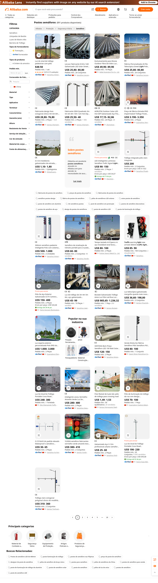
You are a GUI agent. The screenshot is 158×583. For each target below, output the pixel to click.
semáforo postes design (45, 198)
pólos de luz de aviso (100, 567)
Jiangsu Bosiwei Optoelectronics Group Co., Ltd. (111, 308)
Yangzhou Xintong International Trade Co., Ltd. (53, 75)
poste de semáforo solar (56, 567)
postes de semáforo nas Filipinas (81, 557)
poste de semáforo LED (101, 209)
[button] (92, 9)
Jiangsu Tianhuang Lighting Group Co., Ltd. (53, 509)
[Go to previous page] (72, 517)
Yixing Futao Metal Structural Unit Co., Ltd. (142, 462)
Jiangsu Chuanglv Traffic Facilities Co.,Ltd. (142, 303)
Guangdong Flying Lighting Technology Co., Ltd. (53, 354)
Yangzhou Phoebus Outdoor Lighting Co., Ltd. (142, 171)
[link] (155, 559)
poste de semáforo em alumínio (48, 204)
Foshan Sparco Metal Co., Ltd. (109, 253)
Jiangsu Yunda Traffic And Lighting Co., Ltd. (82, 453)
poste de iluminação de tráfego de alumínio (25, 567)
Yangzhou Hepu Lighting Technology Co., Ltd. (82, 408)
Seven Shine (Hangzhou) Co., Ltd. (139, 354)
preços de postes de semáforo (79, 193)
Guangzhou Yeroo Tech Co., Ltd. (142, 123)
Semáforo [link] (80, 28)
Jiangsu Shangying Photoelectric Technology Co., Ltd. (53, 125)
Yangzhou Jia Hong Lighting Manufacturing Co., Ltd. (53, 453)
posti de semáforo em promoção (101, 204)
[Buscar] (101, 9)
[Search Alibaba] (62, 9)
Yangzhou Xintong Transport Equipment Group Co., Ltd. (112, 357)
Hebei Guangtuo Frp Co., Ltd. (109, 72)
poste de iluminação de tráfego (127, 209)
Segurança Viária (65, 28)
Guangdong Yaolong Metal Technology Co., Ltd (138, 405)
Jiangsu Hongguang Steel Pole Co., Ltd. (108, 407)
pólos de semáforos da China (103, 562)
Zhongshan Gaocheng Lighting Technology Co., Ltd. (113, 125)
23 (107, 517)
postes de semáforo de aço (46, 209)
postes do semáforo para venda (132, 562)
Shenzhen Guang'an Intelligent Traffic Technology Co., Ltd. (112, 179)
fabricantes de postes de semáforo (109, 193)
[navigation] (18, 270)
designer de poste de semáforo (20, 562)
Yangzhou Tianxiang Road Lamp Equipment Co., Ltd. (142, 256)
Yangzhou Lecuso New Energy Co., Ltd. (83, 75)
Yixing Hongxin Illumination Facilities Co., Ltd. (49, 310)
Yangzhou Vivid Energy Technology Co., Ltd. (113, 455)
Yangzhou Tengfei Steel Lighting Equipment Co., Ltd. (83, 259)
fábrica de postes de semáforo (72, 198)
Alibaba (39, 28)
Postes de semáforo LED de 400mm (22, 557)
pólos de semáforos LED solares (101, 198)
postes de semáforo (122, 567)
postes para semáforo (78, 562)
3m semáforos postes (75, 204)
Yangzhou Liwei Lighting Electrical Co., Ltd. (83, 308)
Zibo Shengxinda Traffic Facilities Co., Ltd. (48, 405)
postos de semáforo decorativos (131, 204)
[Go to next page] (112, 517)
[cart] (126, 10)
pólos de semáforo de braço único (51, 562)
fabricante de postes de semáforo (49, 193)
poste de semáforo (79, 567)
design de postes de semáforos (74, 209)
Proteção (50, 28)
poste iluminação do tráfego (51, 557)
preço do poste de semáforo (110, 557)
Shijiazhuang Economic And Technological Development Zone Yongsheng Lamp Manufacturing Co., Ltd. (53, 172)
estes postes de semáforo (129, 198)
